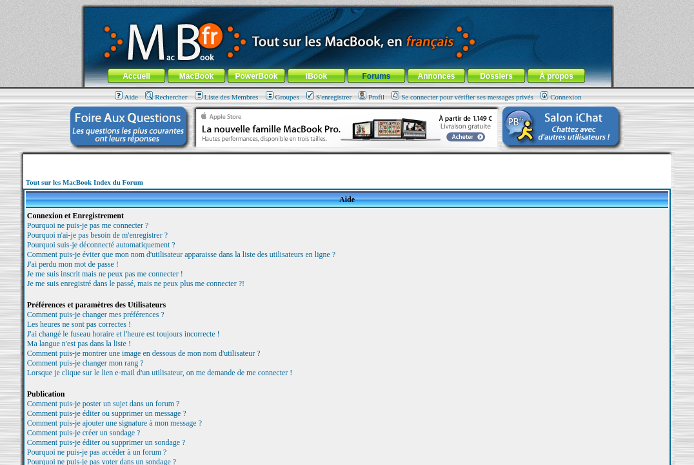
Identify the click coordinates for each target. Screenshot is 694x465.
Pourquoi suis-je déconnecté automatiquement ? (101, 244)
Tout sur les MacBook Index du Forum (84, 182)
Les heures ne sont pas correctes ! (79, 324)
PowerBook (256, 76)
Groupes (282, 97)
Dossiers (496, 76)
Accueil (136, 76)
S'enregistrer (329, 97)
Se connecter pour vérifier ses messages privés (462, 97)
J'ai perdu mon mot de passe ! (73, 264)
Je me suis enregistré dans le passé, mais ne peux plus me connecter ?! (135, 283)
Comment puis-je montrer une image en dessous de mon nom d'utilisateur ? (144, 353)
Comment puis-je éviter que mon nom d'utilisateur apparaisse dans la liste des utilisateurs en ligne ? (181, 254)
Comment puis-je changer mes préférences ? (95, 314)
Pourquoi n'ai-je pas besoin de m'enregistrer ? (97, 235)
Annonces (436, 76)
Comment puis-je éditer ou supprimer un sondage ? (106, 442)
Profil (371, 97)
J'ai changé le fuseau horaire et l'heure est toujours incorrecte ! (123, 333)
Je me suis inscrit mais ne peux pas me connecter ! (105, 273)
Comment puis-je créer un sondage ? (84, 432)
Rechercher (166, 97)
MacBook (196, 76)
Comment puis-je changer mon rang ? (85, 362)
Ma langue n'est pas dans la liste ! (79, 343)
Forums (376, 76)
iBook (316, 76)
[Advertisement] (347, 159)
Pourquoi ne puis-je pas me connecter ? (88, 225)
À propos (556, 76)
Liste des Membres (227, 97)
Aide (126, 97)
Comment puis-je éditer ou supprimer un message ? (106, 413)
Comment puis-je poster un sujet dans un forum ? (103, 403)
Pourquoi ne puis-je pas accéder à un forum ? (97, 452)
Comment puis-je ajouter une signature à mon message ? (114, 423)
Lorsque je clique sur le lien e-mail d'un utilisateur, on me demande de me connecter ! (160, 372)
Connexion (560, 97)
